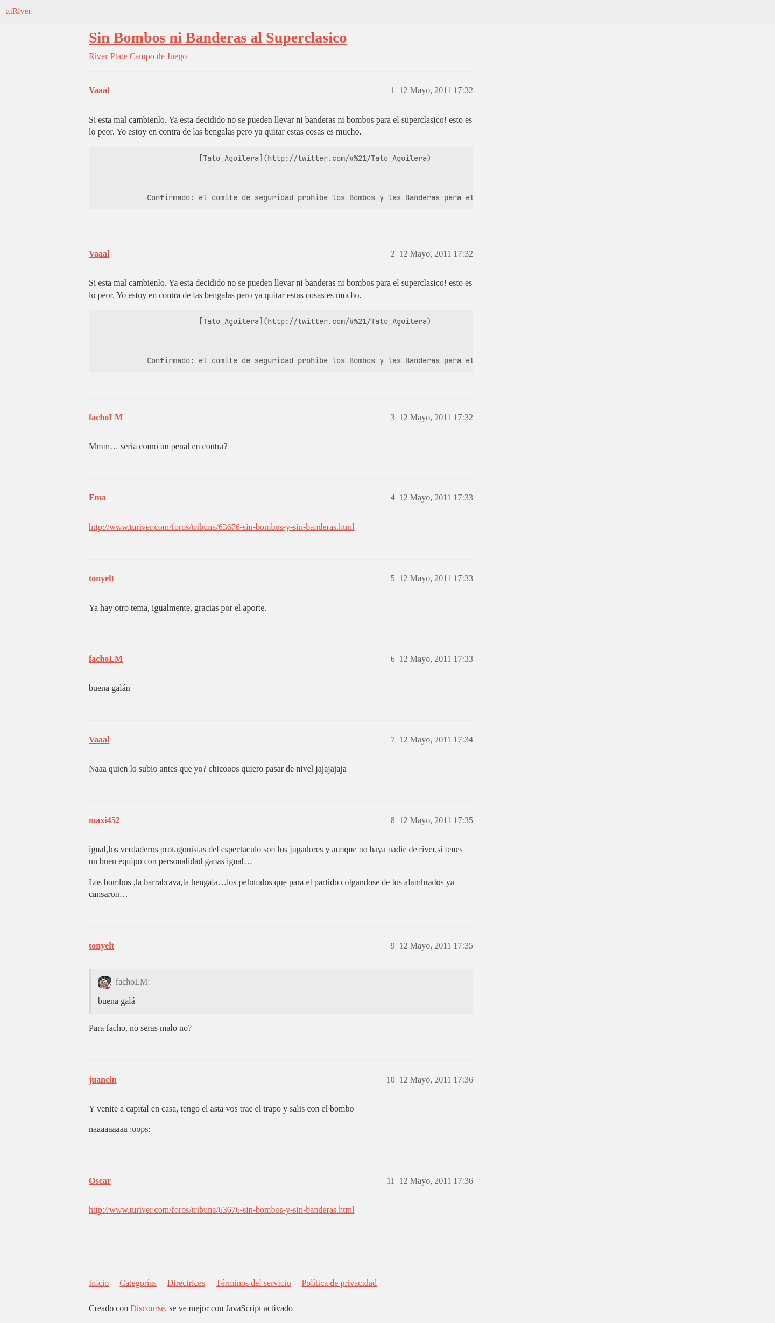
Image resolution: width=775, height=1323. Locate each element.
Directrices (186, 1282)
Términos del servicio (253, 1282)
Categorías (137, 1282)
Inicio (99, 1282)
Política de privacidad (339, 1282)
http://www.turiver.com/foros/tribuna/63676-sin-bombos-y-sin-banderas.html (222, 527)
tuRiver (18, 11)
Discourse (147, 1308)
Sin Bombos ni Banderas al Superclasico (218, 37)
